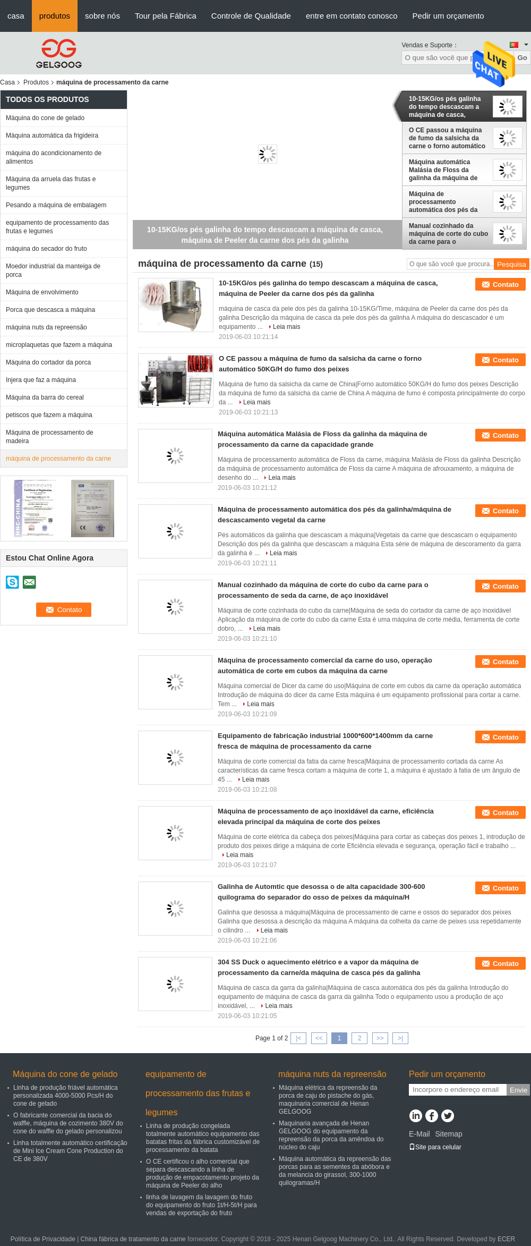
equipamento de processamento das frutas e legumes (57, 227)
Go (522, 58)
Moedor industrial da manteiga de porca (53, 270)
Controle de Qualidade (251, 15)
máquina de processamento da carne (58, 458)
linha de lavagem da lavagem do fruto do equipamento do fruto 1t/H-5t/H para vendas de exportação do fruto (201, 1205)
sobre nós (102, 15)
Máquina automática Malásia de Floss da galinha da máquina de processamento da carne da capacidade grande (446, 170)
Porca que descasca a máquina (50, 309)
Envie (518, 1090)
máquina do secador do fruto (46, 248)
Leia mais (286, 326)
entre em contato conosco (352, 15)
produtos (54, 15)
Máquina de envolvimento (42, 292)
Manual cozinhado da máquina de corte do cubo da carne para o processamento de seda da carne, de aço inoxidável (448, 233)
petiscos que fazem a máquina (49, 415)
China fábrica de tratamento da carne (133, 1239)
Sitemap (448, 1134)
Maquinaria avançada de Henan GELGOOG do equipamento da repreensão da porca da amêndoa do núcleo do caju (331, 1135)
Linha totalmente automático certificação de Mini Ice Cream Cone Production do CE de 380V (70, 1151)
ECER (506, 1239)
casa (15, 15)
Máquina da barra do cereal (45, 397)
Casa (7, 82)
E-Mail (419, 1134)
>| (400, 1038)
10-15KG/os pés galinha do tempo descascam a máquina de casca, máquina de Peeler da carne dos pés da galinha (447, 106)
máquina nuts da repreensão (46, 327)
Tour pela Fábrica (165, 15)
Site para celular (435, 1147)
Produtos (36, 82)
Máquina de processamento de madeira (49, 437)
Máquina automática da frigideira (52, 135)
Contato (506, 285)
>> (380, 1038)
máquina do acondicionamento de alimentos (53, 157)
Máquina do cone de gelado (45, 118)
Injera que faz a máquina (41, 380)
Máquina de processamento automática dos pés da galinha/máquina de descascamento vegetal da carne (445, 202)
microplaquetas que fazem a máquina (59, 345)
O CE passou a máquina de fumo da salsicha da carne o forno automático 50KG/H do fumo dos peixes (447, 138)
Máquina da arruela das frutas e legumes (51, 183)
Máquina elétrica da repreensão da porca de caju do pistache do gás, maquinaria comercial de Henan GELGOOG (328, 1099)
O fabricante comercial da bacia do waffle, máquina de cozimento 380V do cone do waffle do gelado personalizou (68, 1123)
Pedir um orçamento (448, 15)
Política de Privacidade (43, 1239)
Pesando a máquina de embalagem (56, 205)
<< (319, 1038)
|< (298, 1038)
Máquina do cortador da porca (48, 362)
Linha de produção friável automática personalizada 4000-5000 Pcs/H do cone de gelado (65, 1095)
